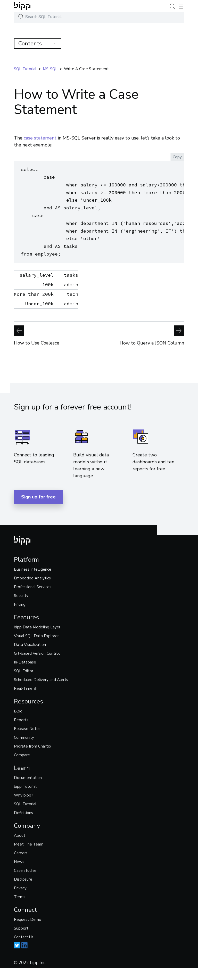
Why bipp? (23, 792)
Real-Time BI (25, 685)
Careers (21, 849)
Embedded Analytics (32, 575)
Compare (22, 751)
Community (24, 734)
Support (21, 925)
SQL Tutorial (25, 800)
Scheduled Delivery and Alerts (41, 676)
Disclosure (23, 876)
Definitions (23, 809)
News (19, 858)
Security (21, 592)
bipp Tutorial (25, 783)
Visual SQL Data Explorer (36, 632)
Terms (19, 893)
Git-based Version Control (37, 650)
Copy (177, 157)
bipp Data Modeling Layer (37, 624)
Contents (37, 43)
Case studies (25, 867)
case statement (40, 138)
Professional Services (32, 583)
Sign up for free (38, 494)
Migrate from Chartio (32, 743)
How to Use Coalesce (36, 332)
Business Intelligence (32, 566)
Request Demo (27, 916)
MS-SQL (50, 68)
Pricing (20, 601)
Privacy (20, 885)
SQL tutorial (25, 68)
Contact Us (24, 934)
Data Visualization (30, 641)
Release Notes (27, 725)
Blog (18, 708)
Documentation (28, 774)
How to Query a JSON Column (152, 332)
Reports (21, 716)
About (19, 832)
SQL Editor (23, 667)
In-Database (25, 659)
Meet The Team (28, 841)
